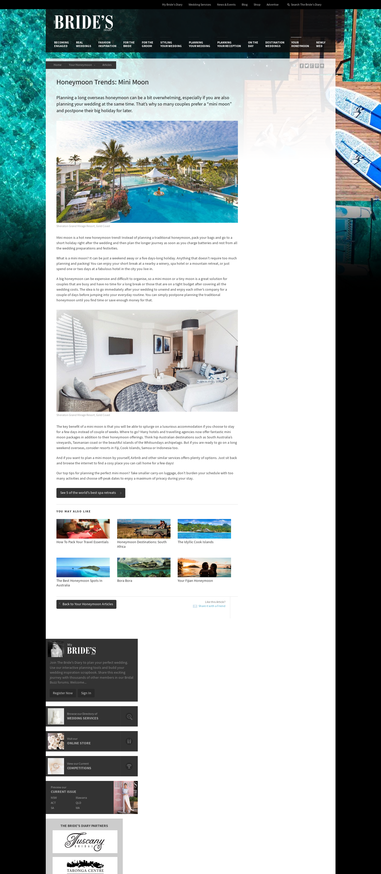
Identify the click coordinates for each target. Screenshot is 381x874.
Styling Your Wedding (171, 44)
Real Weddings (83, 44)
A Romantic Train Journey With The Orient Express (94, 653)
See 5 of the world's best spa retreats (92, 483)
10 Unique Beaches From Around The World (96, 663)
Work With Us (64, 757)
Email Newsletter (309, 789)
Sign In (288, 137)
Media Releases (160, 741)
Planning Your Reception (229, 44)
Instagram (304, 758)
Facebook (304, 750)
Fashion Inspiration (107, 44)
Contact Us (62, 747)
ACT (255, 247)
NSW (256, 242)
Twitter (302, 766)
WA (280, 252)
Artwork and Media (210, 747)
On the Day (253, 44)
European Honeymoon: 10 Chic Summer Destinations (179, 665)
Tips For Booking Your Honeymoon (175, 675)
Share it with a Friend (204, 597)
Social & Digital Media (117, 752)
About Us (61, 741)
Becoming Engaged (61, 44)
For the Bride (129, 44)
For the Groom (147, 44)
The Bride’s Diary (83, 23)
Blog (245, 5)
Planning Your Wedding (199, 44)
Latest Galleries (160, 752)
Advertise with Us (67, 752)
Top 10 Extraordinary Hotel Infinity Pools (291, 644)
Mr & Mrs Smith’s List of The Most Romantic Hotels (293, 672)
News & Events (226, 5)
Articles (109, 65)
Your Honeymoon (300, 44)
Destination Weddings (274, 44)
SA (254, 252)
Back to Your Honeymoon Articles (87, 594)
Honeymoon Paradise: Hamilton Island (178, 651)
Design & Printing (114, 747)
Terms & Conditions (258, 747)
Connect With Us (304, 735)
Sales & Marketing (114, 757)
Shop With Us (206, 741)
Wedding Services (200, 5)
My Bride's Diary (172, 5)
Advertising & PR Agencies (168, 757)
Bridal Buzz (305, 742)
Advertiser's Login (114, 741)
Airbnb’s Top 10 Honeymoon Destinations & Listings (294, 653)
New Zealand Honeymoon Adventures (178, 644)
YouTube (303, 781)
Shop (257, 5)
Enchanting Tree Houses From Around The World (94, 677)
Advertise (273, 5)
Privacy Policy (254, 741)
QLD (281, 247)
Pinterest (303, 774)
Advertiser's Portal (210, 752)
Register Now (265, 137)
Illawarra (283, 242)
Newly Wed (320, 44)
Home (58, 65)
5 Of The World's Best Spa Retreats (88, 644)
